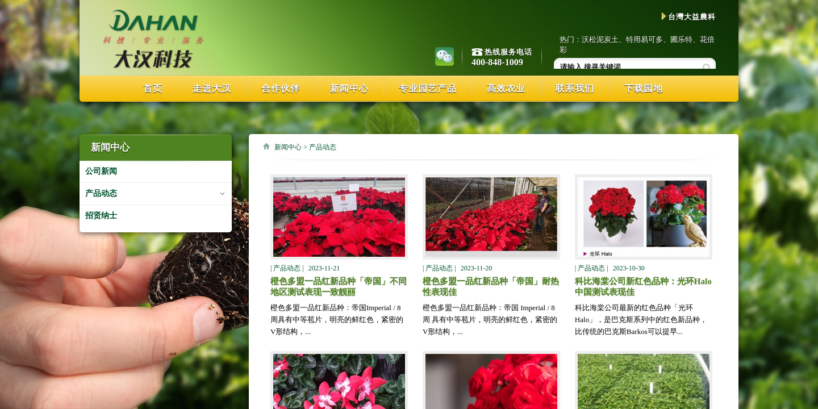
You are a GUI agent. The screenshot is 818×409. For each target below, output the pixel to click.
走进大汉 (212, 88)
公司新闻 (101, 171)
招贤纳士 (101, 215)
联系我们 (575, 88)
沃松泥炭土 (600, 39)
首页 (152, 88)
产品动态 (101, 193)
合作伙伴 (280, 88)
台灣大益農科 (688, 16)
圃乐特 (681, 39)
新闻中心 (349, 88)
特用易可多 (644, 39)
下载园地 (643, 88)
